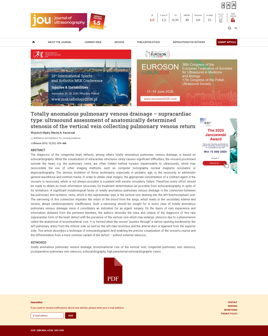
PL (236, 28)
